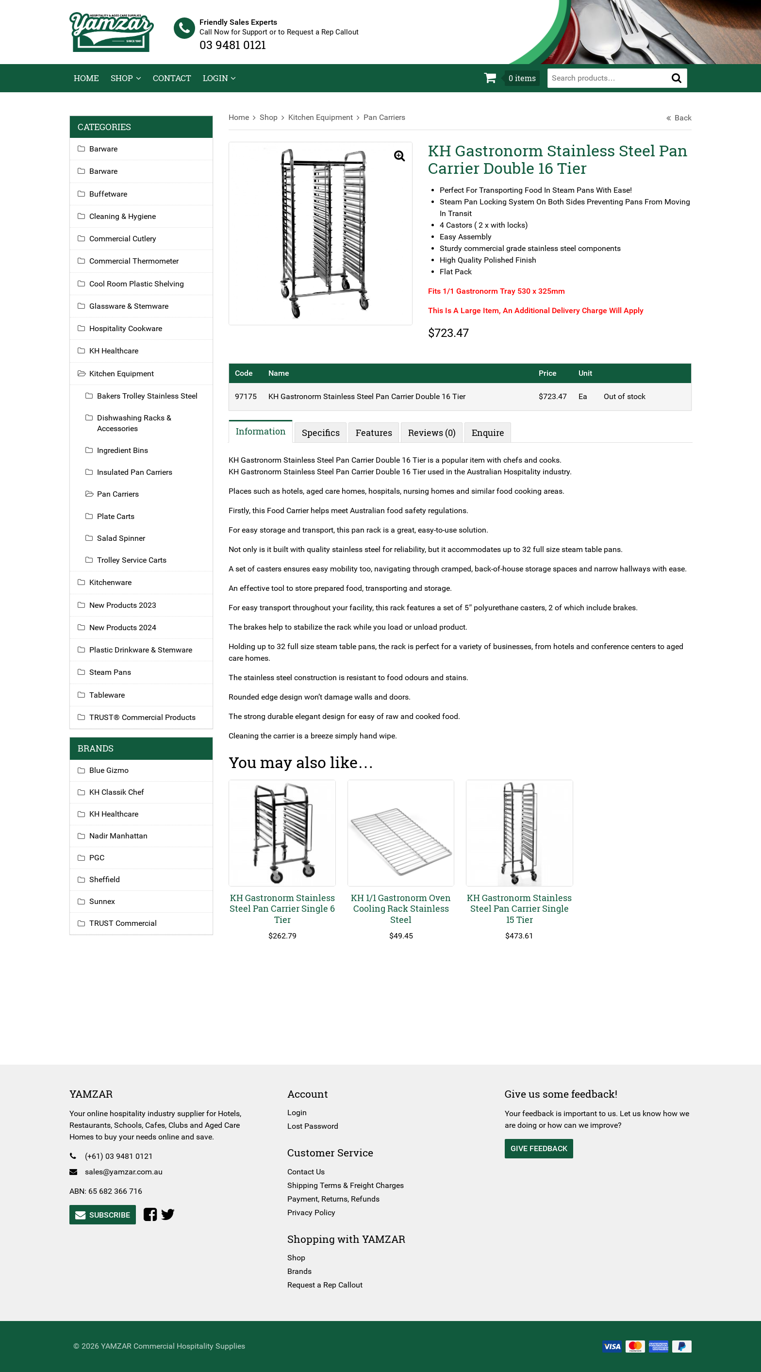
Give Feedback (537, 1148)
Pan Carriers (387, 124)
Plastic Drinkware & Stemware (145, 656)
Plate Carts (120, 522)
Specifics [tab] (323, 439)
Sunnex (106, 907)
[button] (676, 84)
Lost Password (314, 1126)
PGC (101, 864)
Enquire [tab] (490, 439)
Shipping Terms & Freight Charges (347, 1185)
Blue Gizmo (113, 776)
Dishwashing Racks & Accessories (138, 429)
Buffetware (113, 200)
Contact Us (307, 1171)
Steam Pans (114, 679)
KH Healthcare (118, 357)
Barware (108, 155)
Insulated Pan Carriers (139, 479)
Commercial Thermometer (138, 267)
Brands (301, 1271)
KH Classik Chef (121, 798)
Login (215, 84)
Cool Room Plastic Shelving (141, 290)
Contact (172, 84)
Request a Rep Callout (326, 1284)
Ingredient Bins (126, 456)
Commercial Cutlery (127, 245)
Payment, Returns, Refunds (335, 1199)
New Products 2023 (127, 611)
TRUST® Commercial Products (147, 724)
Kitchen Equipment (323, 124)
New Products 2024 (127, 633)
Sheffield (109, 885)
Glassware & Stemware (133, 312)
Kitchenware (115, 589)
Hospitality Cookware (130, 335)
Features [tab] (376, 439)
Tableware (111, 701)
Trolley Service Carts (136, 566)
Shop (122, 84)
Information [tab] (263, 438)
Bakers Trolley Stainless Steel (151, 402)
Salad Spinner (125, 544)
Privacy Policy (313, 1212)
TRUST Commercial (127, 929)
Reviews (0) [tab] (434, 439)
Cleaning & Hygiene (127, 222)
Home (86, 84)
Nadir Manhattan (123, 842)
